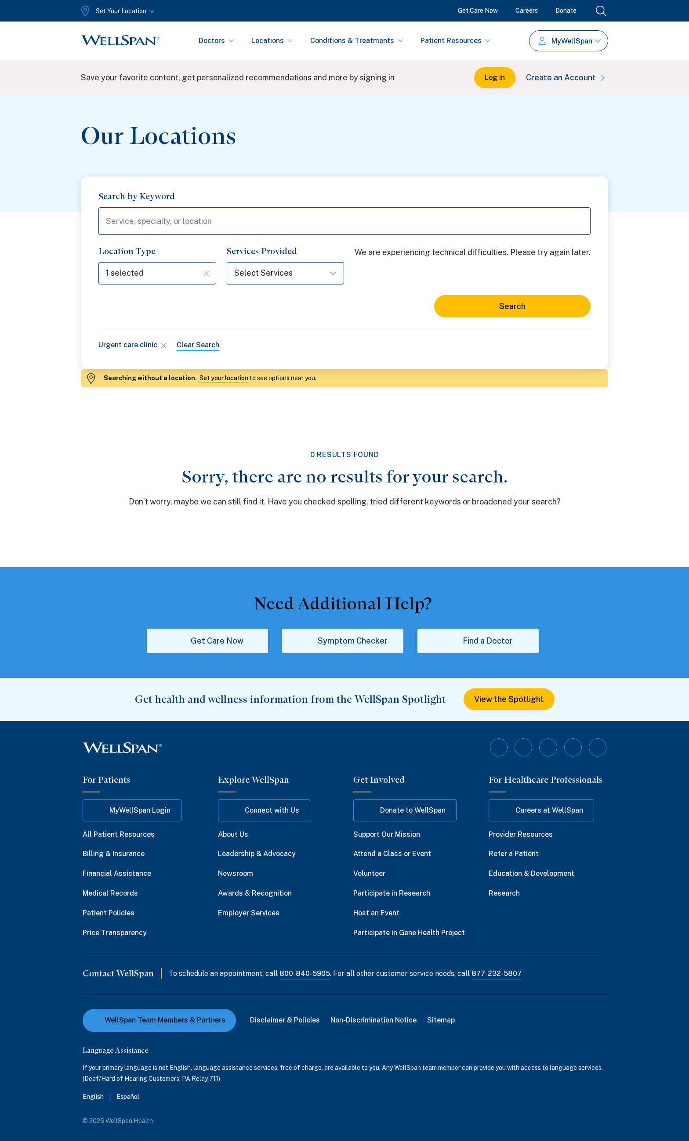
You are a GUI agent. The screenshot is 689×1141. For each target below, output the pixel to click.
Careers (526, 10)
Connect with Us (264, 810)
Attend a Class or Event (392, 854)
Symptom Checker (343, 641)
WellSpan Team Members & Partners (159, 1020)
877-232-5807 (496, 974)
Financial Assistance (117, 874)
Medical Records (110, 893)
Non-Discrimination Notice (373, 1020)
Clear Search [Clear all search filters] (198, 345)
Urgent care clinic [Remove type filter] (132, 345)
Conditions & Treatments (356, 40)
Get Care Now (478, 10)
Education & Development (531, 874)
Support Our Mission (386, 834)
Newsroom (235, 874)
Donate (566, 10)
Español (127, 1097)
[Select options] (157, 274)
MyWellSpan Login (132, 810)
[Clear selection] (206, 273)
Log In (495, 77)
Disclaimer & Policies (285, 1020)
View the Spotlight (509, 699)
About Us (233, 834)
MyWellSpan (569, 41)
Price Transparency (115, 933)
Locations (272, 40)
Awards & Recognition (255, 893)
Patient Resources (455, 40)
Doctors (216, 40)
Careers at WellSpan (541, 810)
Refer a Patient (514, 854)
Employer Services (248, 913)
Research (504, 893)
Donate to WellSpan (405, 810)
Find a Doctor (478, 641)
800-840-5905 (304, 974)
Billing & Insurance (114, 854)
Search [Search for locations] (512, 306)
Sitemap (441, 1020)
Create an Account (567, 77)
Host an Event (376, 913)
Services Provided (262, 251)
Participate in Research (391, 893)
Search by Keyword (136, 196)
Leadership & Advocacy (257, 854)
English (93, 1097)
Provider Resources (521, 834)
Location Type (127, 251)
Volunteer (369, 874)
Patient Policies (108, 913)
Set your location (223, 378)
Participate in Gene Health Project (409, 933)
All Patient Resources (119, 834)
